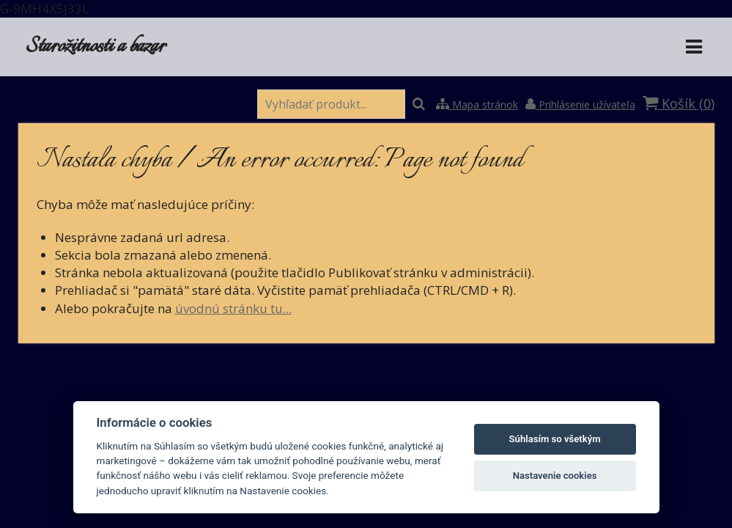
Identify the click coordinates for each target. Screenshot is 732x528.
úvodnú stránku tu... (233, 308)
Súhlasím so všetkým (555, 438)
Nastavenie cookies (555, 475)
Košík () (678, 103)
